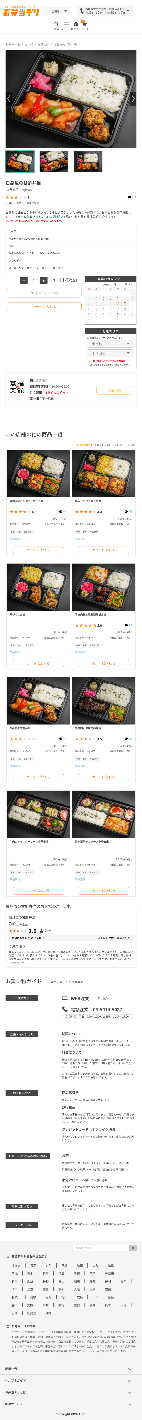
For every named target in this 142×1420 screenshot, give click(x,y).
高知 (46, 1305)
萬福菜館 (43, 44)
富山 (61, 1281)
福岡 (61, 1305)
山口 (95, 1297)
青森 (33, 1265)
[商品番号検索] (101, 1248)
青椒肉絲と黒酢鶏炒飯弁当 (90, 614)
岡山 (64, 1297)
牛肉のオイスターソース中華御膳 (29, 841)
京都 (61, 1289)
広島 (80, 1297)
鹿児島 (31, 1313)
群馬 (46, 1273)
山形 (95, 1265)
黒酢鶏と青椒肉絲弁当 (88, 728)
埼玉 (61, 1273)
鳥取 (33, 1297)
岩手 (49, 1265)
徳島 (111, 1297)
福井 (92, 1281)
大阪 (77, 1289)
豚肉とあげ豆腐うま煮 (88, 501)
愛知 (123, 1281)
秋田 (80, 1265)
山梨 (30, 1281)
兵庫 (92, 1289)
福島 (111, 1265)
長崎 (92, 1305)
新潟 (15, 1281)
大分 (123, 1305)
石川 (77, 1281)
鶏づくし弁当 (17, 614)
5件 (130, 511)
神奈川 (109, 1273)
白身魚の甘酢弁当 (20, 728)
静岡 (108, 1281)
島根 (49, 1297)
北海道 (16, 1265)
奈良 (108, 1289)
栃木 (30, 1273)
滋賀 (46, 1289)
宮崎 (15, 1313)
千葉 (77, 1273)
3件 (65, 511)
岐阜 (15, 1289)
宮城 (64, 1265)
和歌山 (16, 1297)
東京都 (28, 44)
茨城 (15, 1273)
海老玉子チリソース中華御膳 (92, 841)
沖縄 (49, 1313)
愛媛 (30, 1305)
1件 (134, 197)
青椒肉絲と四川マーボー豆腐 (26, 501)
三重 (30, 1289)
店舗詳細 (114, 390)
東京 (92, 1273)
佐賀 (77, 1305)
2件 (130, 738)
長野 (46, 1281)
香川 (15, 1305)
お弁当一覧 (13, 44)
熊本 (108, 1305)
